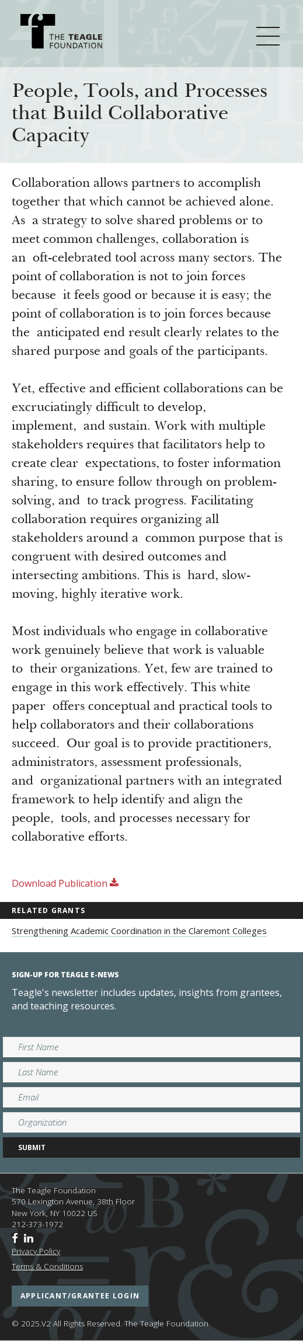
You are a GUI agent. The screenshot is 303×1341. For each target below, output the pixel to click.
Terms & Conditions (47, 1266)
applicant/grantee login (80, 1296)
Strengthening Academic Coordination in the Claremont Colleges (139, 930)
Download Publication (65, 883)
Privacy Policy (36, 1251)
